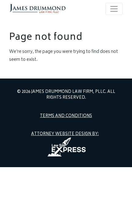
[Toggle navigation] (114, 9)
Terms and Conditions (66, 116)
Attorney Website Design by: (65, 134)
